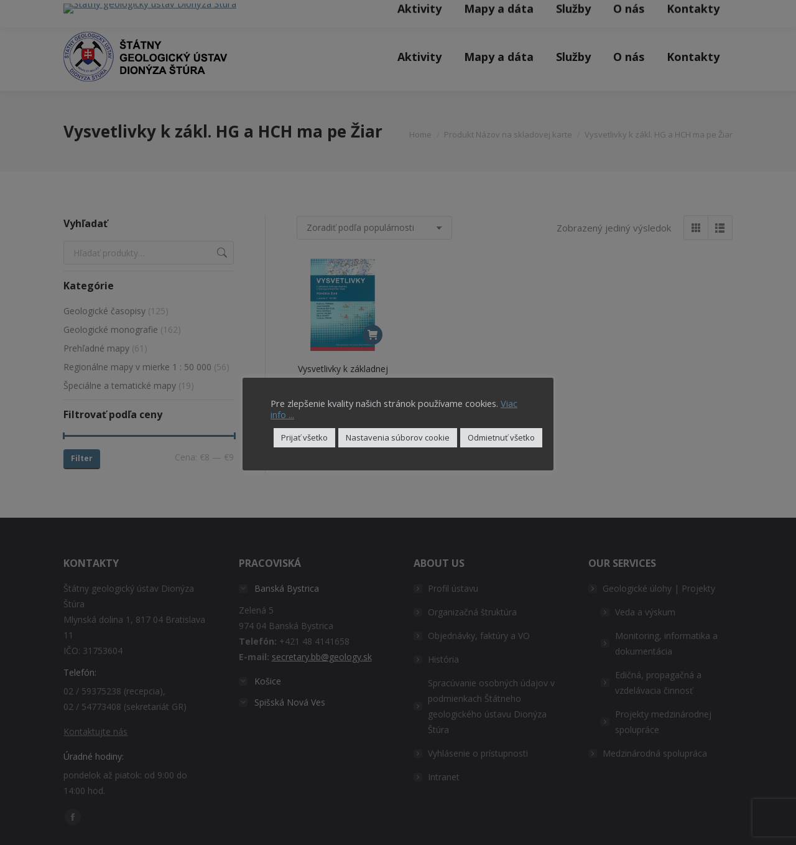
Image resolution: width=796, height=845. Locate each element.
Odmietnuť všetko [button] (501, 437)
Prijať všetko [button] (304, 437)
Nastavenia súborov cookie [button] (398, 437)
